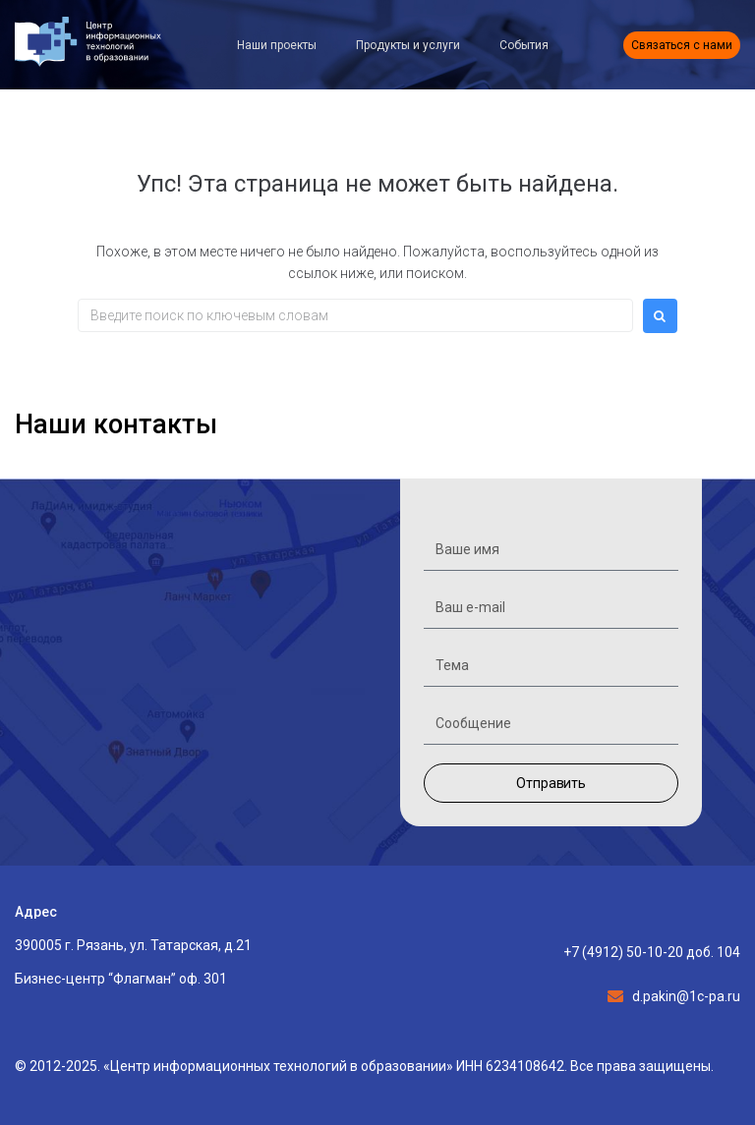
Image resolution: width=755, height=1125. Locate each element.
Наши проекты (277, 45)
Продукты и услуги (408, 45)
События (524, 45)
